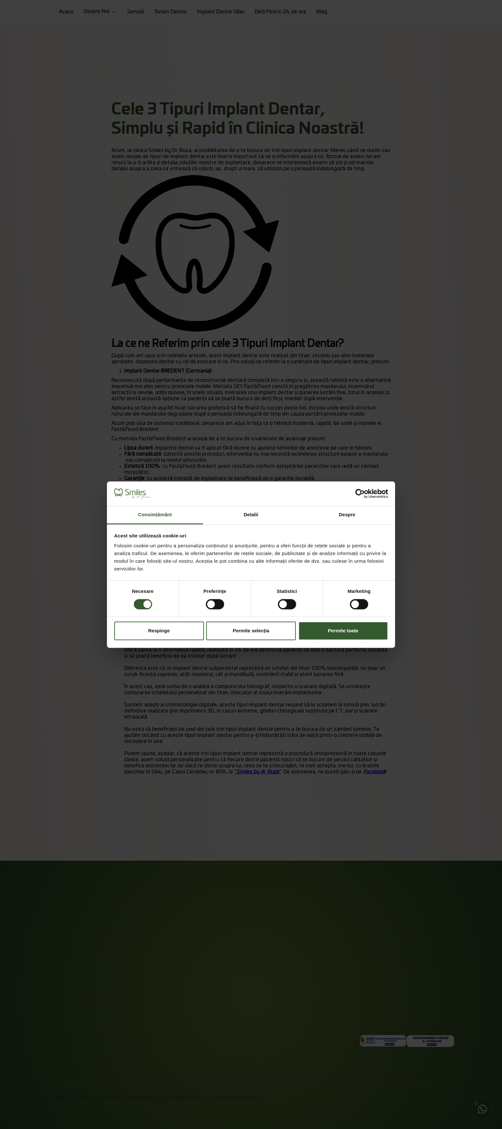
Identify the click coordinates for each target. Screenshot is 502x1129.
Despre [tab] (347, 515)
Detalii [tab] (251, 515)
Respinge (159, 631)
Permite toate (343, 631)
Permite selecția (251, 631)
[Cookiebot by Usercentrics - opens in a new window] (360, 493)
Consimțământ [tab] (155, 515)
